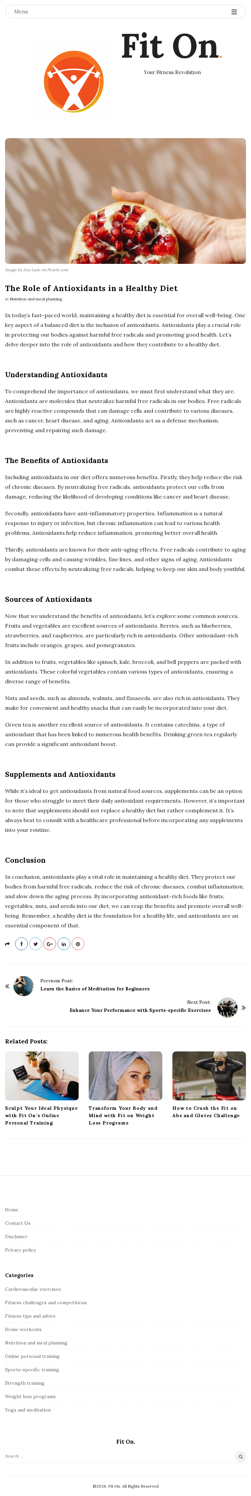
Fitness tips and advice (30, 1316)
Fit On (169, 45)
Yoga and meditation (28, 1410)
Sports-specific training (32, 1370)
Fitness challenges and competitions (46, 1303)
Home (11, 1210)
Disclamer (16, 1236)
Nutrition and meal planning (36, 298)
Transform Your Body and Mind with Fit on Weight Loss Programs (123, 1115)
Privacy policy (20, 1250)
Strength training (25, 1383)
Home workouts (23, 1329)
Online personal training (32, 1356)
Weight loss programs (30, 1396)
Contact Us (18, 1223)
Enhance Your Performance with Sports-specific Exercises (140, 1010)
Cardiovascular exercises (33, 1289)
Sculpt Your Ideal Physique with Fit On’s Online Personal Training (41, 1115)
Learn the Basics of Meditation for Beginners (95, 989)
